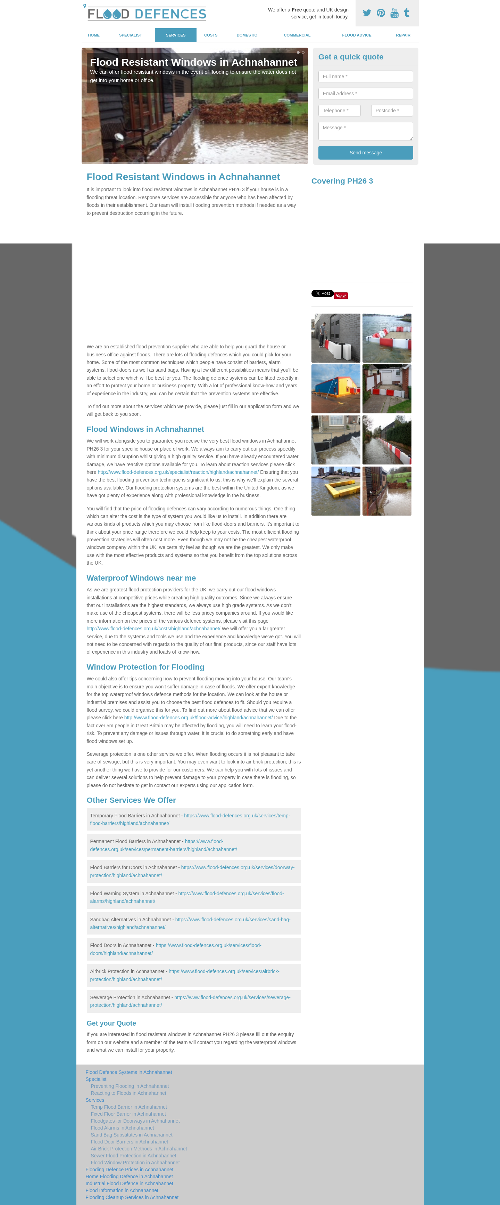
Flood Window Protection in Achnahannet (135, 1162)
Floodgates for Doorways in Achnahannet (135, 1121)
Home (94, 35)
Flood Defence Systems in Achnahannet (129, 1072)
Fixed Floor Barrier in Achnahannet (128, 1114)
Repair (403, 35)
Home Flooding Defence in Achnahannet (129, 1176)
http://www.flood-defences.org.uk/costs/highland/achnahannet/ (153, 628)
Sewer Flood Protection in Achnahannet (133, 1155)
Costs (211, 35)
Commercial (297, 35)
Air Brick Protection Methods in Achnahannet (139, 1148)
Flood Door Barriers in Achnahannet (129, 1142)
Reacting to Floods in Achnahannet (128, 1093)
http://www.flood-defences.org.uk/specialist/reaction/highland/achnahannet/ (178, 472)
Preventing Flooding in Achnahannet (130, 1086)
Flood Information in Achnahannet (122, 1190)
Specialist (130, 35)
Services (175, 35)
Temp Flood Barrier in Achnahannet (129, 1107)
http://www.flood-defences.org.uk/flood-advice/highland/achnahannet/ (198, 717)
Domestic (247, 35)
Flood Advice (357, 35)
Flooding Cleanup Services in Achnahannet (132, 1197)
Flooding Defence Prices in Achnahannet (130, 1169)
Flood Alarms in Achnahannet (122, 1128)
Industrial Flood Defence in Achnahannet (129, 1183)
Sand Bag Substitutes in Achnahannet (132, 1135)
